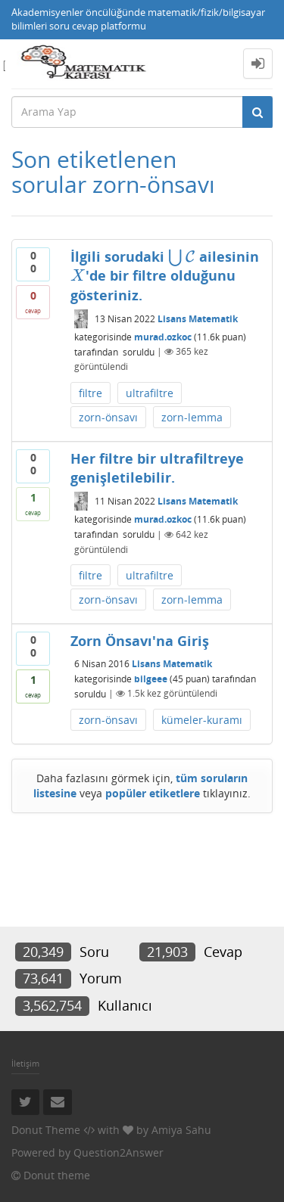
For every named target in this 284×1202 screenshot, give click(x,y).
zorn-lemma (192, 417)
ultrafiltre (149, 393)
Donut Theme (45, 1130)
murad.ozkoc (163, 336)
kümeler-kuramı (201, 720)
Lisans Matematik (198, 318)
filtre (90, 393)
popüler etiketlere (152, 793)
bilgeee (150, 678)
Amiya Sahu (181, 1130)
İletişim (25, 1063)
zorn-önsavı (108, 417)
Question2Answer (118, 1152)
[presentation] (181, 256)
